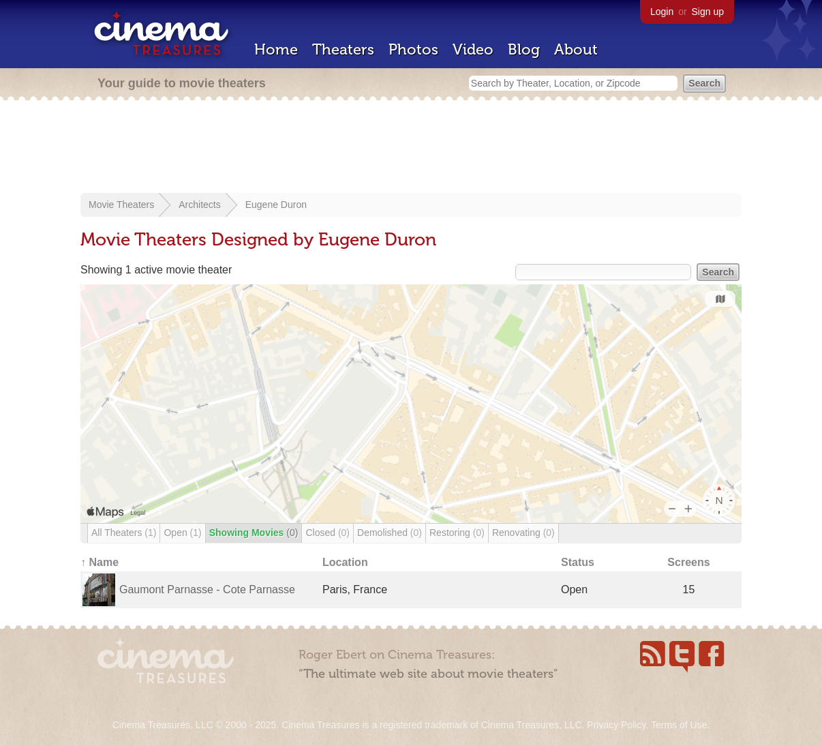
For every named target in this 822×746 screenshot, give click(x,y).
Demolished (389, 532)
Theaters (343, 49)
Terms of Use (679, 724)
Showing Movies (254, 532)
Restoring (457, 532)
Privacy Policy (616, 724)
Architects (199, 204)
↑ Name (99, 562)
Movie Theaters (121, 204)
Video (473, 49)
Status (577, 562)
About (576, 49)
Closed (327, 532)
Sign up (708, 11)
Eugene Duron (276, 204)
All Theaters (123, 532)
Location (345, 562)
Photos (413, 49)
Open (182, 532)
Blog (524, 49)
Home (276, 49)
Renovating (523, 532)
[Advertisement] (411, 148)
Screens (688, 562)
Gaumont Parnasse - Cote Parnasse (207, 589)
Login (661, 11)
